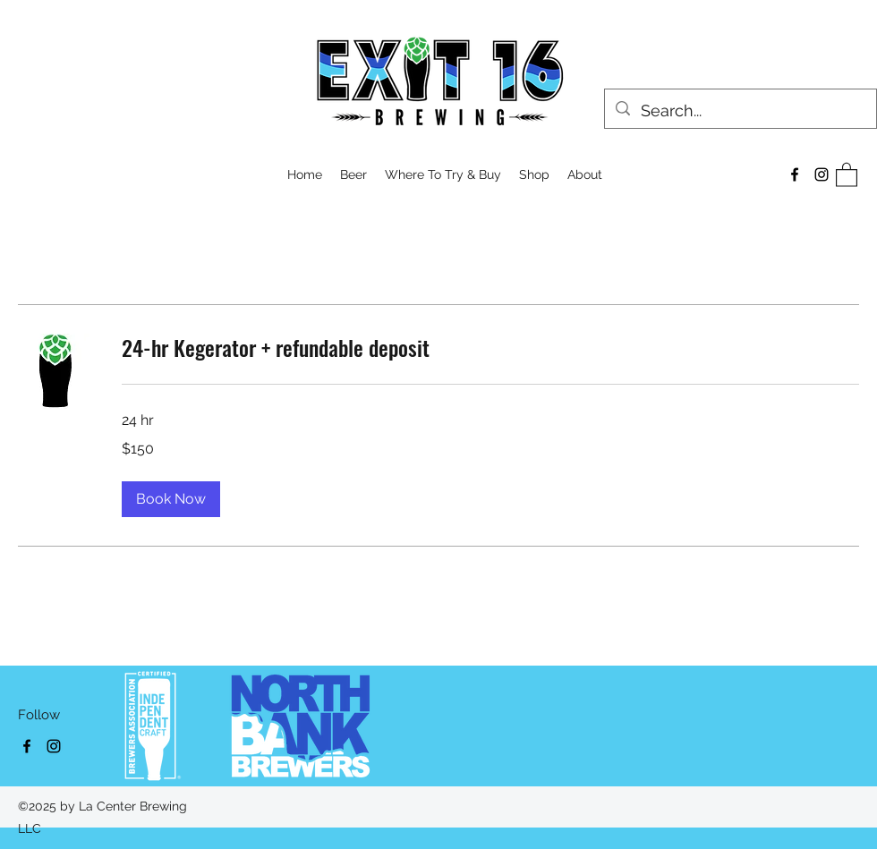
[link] (490, 348)
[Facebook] (795, 174)
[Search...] (740, 110)
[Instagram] (821, 174)
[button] (534, 174)
